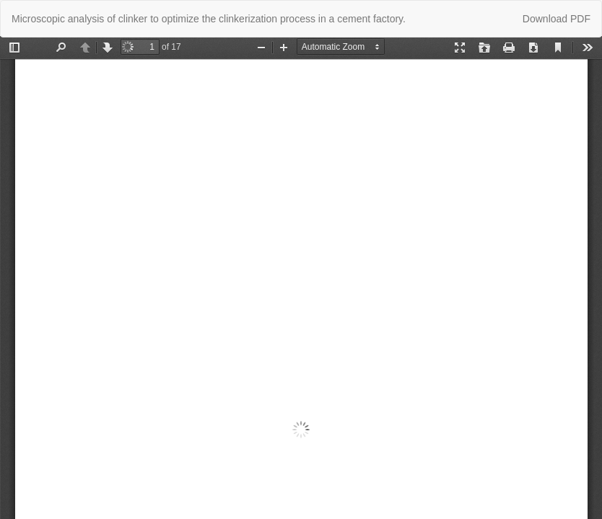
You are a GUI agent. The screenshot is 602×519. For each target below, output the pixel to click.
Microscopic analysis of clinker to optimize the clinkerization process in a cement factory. (209, 19)
